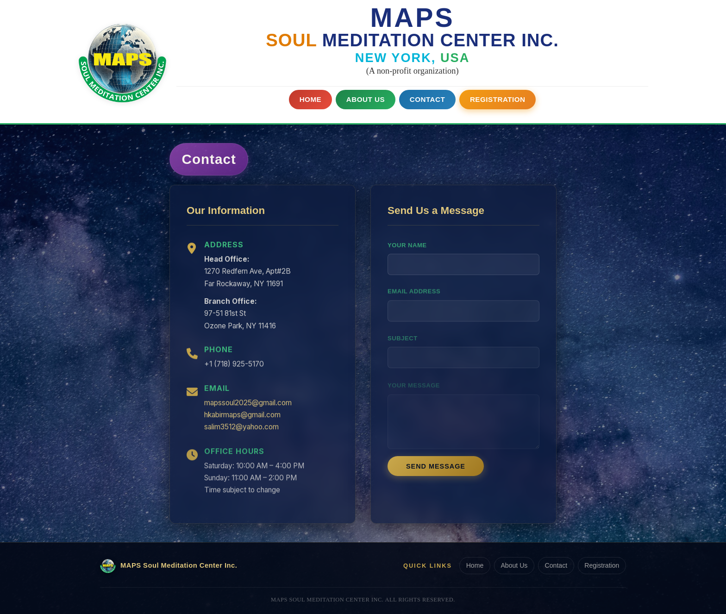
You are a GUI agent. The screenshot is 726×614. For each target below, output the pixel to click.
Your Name (407, 252)
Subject (403, 334)
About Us (364, 99)
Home (309, 99)
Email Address (414, 298)
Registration (498, 99)
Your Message (413, 380)
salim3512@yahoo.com (241, 430)
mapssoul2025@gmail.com (248, 406)
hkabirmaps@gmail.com (242, 418)
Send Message (435, 470)
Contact (427, 99)
